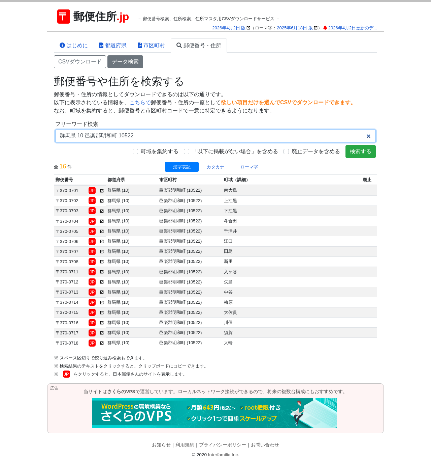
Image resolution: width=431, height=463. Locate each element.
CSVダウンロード (80, 61)
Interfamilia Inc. (223, 454)
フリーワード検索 (76, 124)
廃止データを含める (316, 151)
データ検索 (125, 61)
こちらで (140, 102)
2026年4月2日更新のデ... (352, 27)
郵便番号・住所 (198, 45)
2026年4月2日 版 (228, 27)
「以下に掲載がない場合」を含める (235, 151)
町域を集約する (159, 151)
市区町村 (151, 45)
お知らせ (161, 444)
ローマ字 (249, 166)
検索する (360, 151)
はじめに (74, 45)
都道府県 (112, 45)
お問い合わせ (265, 444)
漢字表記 (182, 166)
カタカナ (215, 166)
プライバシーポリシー (222, 444)
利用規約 (184, 444)
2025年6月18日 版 (294, 27)
